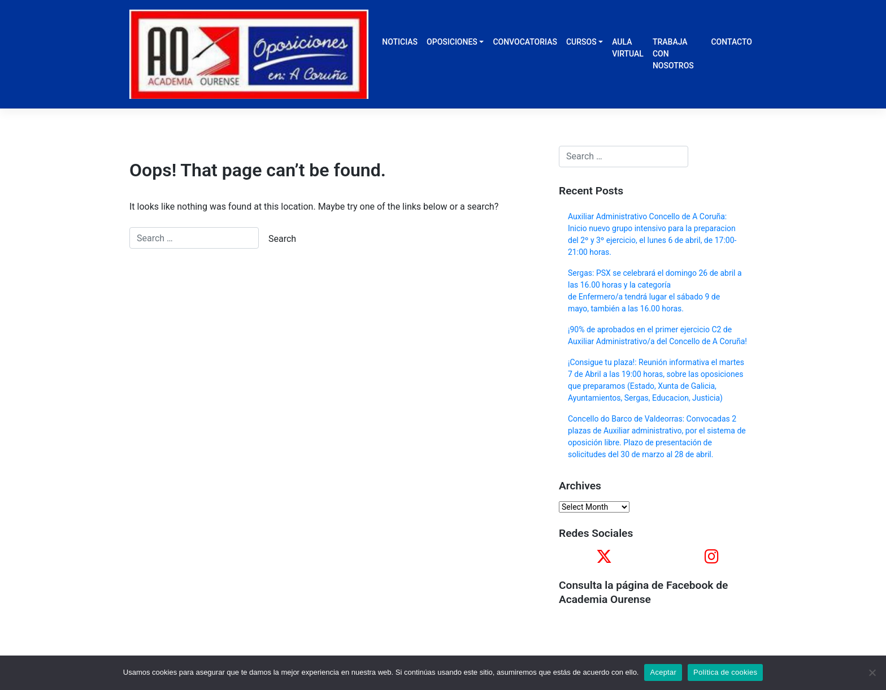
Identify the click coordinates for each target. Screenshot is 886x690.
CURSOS (581, 41)
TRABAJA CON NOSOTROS (673, 53)
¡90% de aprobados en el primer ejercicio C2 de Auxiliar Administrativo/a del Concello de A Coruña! (657, 335)
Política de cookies (725, 672)
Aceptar (663, 672)
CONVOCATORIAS (525, 41)
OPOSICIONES (452, 41)
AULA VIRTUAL (628, 47)
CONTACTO (731, 41)
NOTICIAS (400, 41)
